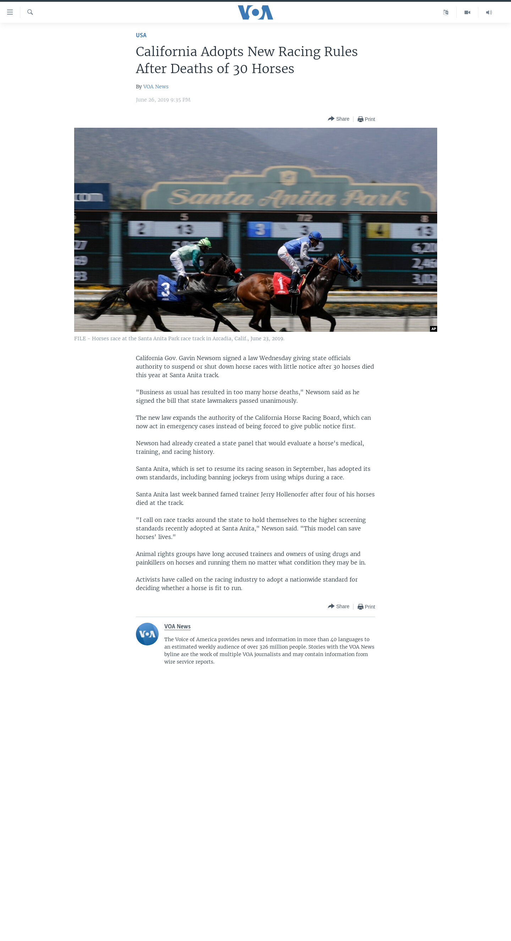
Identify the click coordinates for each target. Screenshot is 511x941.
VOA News (156, 86)
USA (141, 36)
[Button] (338, 119)
